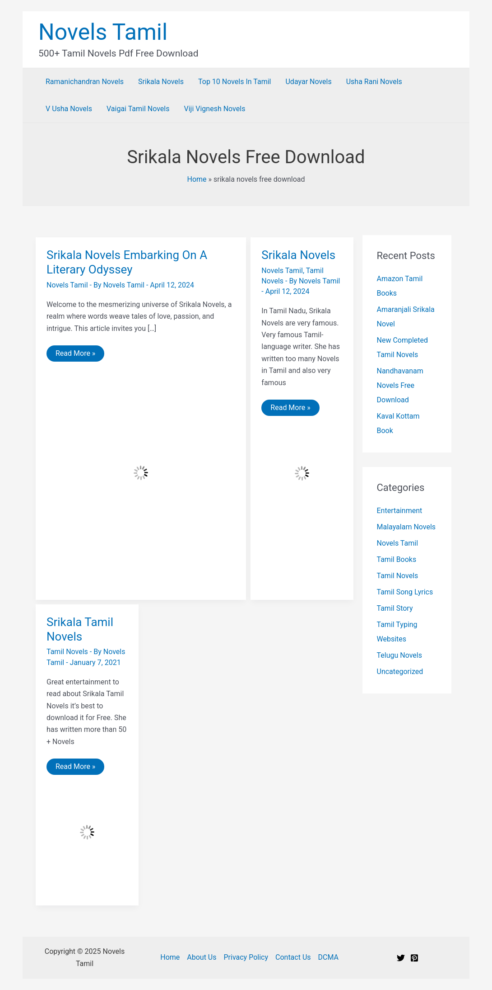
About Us (201, 957)
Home (196, 179)
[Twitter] (401, 958)
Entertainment (399, 510)
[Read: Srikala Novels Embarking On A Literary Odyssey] (141, 472)
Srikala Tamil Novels (79, 629)
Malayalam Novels (406, 527)
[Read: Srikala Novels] (302, 472)
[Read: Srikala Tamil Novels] (87, 831)
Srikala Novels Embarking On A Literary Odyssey (126, 262)
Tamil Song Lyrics (405, 592)
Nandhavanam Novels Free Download (400, 385)
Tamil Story (395, 608)
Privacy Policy (246, 957)
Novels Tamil (102, 32)
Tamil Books (397, 559)
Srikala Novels (298, 255)
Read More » (75, 355)
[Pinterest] (414, 958)
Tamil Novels (67, 651)
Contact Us (293, 957)
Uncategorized (400, 671)
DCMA (328, 957)
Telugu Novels (399, 655)
